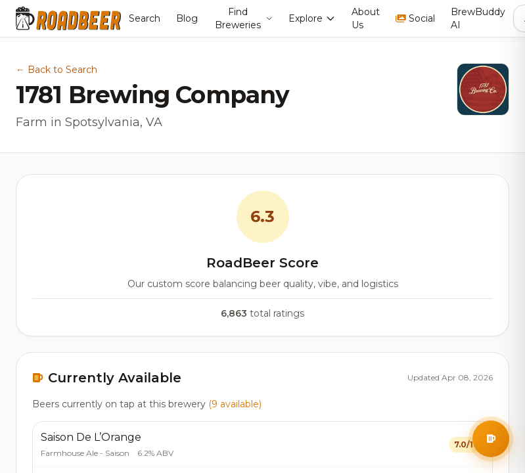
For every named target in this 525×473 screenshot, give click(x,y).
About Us (366, 18)
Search (144, 18)
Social (415, 18)
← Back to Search (56, 70)
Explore (312, 18)
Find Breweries (244, 18)
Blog (187, 18)
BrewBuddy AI (478, 18)
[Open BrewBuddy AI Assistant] (490, 438)
